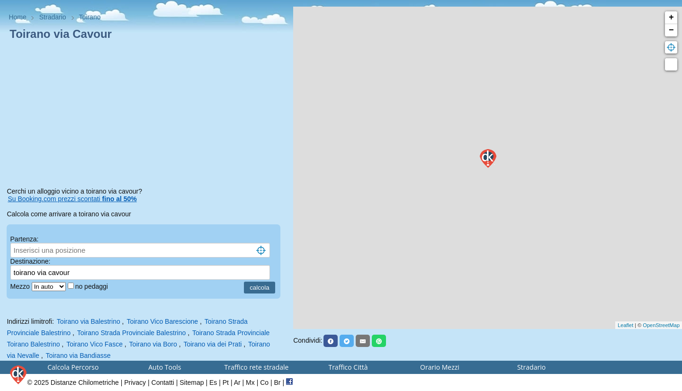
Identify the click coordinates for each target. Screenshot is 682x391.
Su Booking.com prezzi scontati (72, 199)
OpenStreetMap (661, 325)
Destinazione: (30, 261)
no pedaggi (92, 286)
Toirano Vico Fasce (94, 344)
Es (213, 382)
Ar (237, 382)
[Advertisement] (146, 115)
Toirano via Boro (153, 344)
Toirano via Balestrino (88, 321)
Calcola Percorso (73, 367)
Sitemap (191, 382)
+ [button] (671, 17)
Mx (250, 382)
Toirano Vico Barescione (162, 321)
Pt (226, 382)
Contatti (163, 382)
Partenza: (24, 239)
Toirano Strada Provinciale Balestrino (131, 333)
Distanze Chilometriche (85, 382)
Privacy (135, 382)
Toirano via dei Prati (212, 344)
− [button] (671, 30)
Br (277, 382)
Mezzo (21, 286)
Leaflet (625, 325)
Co (264, 382)
